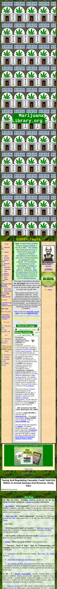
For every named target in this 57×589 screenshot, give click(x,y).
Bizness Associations (5, 274)
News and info (10, 516)
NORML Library (5, 364)
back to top (28, 469)
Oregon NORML (29, 246)
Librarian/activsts (29, 278)
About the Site (5, 297)
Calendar (5, 357)
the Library (8, 506)
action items (23, 272)
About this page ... (26, 326)
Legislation (6, 269)
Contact (5, 252)
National (25, 398)
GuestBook (30, 386)
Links (4, 271)
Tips (47, 554)
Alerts (52, 554)
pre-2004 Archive (5, 360)
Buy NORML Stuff (5, 330)
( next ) (34, 330)
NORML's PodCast (48, 286)
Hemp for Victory (5, 264)
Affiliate (17, 398)
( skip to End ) (23, 330)
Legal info (6, 267)
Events (5, 520)
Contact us (29, 502)
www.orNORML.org (22, 421)
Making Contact (6, 305)
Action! (7, 542)
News (4, 277)
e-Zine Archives (4, 342)
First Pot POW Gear (48, 269)
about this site (32, 313)
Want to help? (6, 317)
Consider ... (5, 319)
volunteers (25, 260)
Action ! (5, 256)
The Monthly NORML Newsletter (18, 564)
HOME (7, 294)
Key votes (41, 554)
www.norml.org (21, 416)
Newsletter (6, 339)
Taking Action (4, 279)
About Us (4, 304)
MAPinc (20, 426)
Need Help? (6, 289)
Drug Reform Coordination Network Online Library (25, 437)
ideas (35, 270)
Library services (26, 351)
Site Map (5, 258)
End (7, 308)
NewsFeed (6, 355)
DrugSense (33, 430)
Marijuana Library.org (28, 118)
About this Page (6, 302)
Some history (5, 316)
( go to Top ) (26, 335)
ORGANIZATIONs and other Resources (6, 285)
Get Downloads (48, 268)
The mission (5, 314)
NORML (3, 295)
